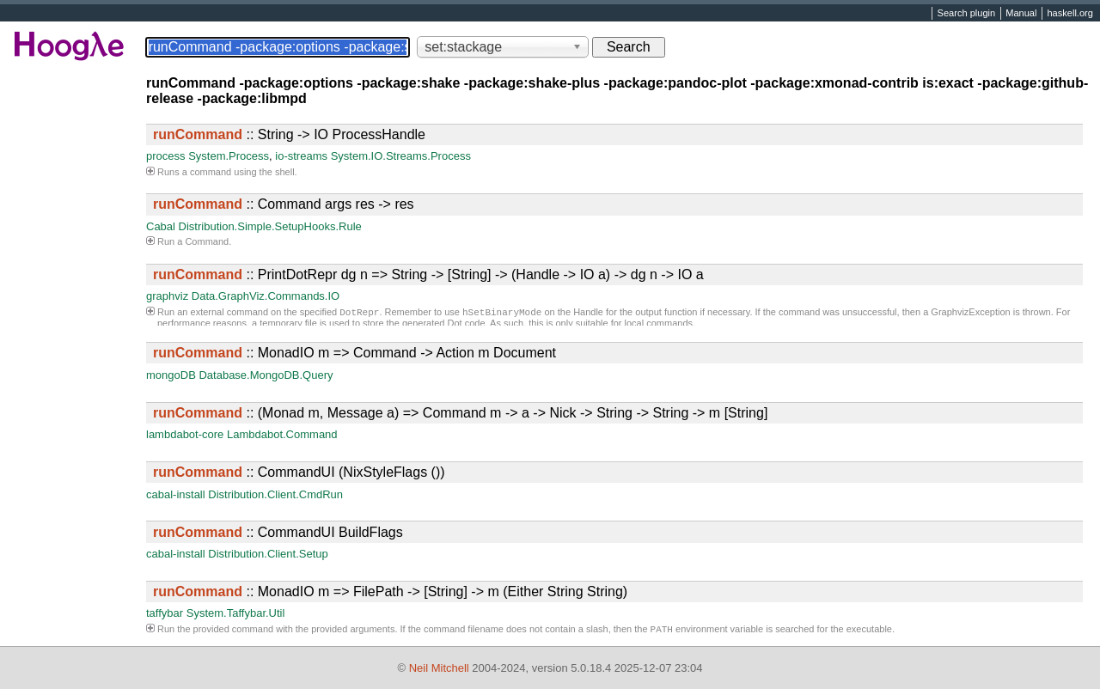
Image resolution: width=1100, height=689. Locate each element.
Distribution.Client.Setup (267, 553)
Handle (588, 313)
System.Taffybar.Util (235, 613)
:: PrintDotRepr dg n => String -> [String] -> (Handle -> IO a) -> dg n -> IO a (428, 274)
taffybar (164, 613)
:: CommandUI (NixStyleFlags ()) (299, 472)
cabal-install (175, 494)
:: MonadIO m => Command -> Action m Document (354, 352)
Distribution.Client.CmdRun (275, 494)
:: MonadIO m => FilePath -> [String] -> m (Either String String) (390, 591)
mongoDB (171, 375)
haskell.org (1069, 14)
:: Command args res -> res (283, 204)
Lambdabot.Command (282, 434)
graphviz (167, 296)
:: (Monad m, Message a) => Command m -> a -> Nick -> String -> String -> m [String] (460, 412)
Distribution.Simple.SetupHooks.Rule (270, 226)
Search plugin (967, 14)
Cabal (160, 226)
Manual (1020, 14)
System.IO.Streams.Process (401, 155)
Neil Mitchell (439, 668)
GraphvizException (970, 313)
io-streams (301, 155)
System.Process (228, 155)
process (166, 155)
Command (207, 241)
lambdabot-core (184, 434)
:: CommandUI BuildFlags (278, 532)
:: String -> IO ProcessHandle (289, 134)
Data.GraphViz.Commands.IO (265, 296)
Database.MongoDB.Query (266, 375)
